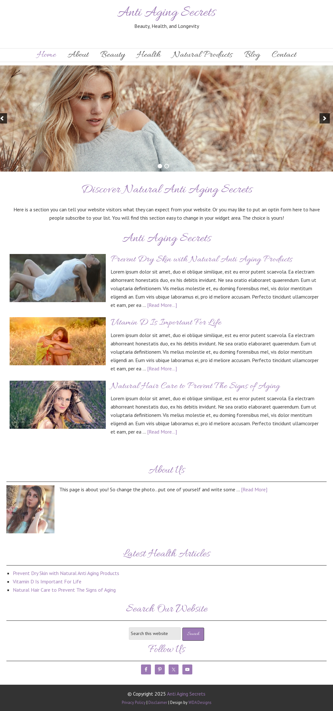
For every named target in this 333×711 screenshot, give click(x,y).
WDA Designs (200, 702)
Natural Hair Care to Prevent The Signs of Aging (195, 386)
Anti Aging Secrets (166, 13)
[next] (325, 118)
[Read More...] (162, 305)
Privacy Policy (134, 702)
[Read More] (254, 489)
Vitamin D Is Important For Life (166, 323)
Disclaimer (157, 702)
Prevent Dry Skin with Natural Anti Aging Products (201, 260)
